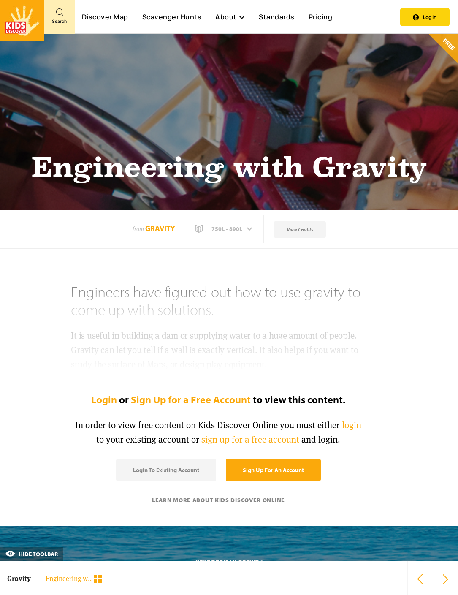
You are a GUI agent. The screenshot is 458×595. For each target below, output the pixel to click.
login (351, 425)
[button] (225, 229)
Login (104, 399)
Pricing (321, 17)
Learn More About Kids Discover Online (218, 500)
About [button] (230, 17)
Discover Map (105, 16)
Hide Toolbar (31, 554)
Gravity (160, 228)
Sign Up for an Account (273, 470)
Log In (425, 17)
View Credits (300, 229)
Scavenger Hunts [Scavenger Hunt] (171, 17)
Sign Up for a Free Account (191, 399)
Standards (277, 17)
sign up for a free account (250, 439)
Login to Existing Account (166, 470)
